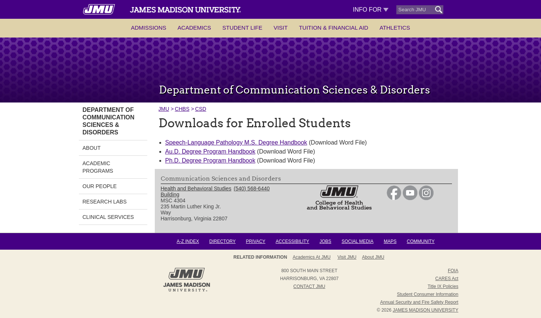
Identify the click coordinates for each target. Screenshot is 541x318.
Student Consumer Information (427, 294)
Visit (281, 27)
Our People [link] (100, 186)
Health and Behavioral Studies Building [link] (196, 191)
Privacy (256, 241)
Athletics (394, 27)
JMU (164, 109)
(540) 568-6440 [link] (252, 188)
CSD (200, 109)
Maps (390, 241)
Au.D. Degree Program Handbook (210, 151)
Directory (222, 241)
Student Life (242, 27)
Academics (194, 27)
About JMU (373, 257)
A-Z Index (188, 241)
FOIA (453, 270)
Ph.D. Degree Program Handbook (210, 160)
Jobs (325, 241)
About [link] (92, 148)
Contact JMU (309, 286)
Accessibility (292, 241)
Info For (370, 9)
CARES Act (446, 278)
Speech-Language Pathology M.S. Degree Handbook (236, 142)
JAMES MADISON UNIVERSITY (425, 310)
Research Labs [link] (105, 202)
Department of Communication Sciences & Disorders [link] (108, 121)
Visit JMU (346, 257)
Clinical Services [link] (108, 217)
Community (421, 241)
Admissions (148, 27)
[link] (394, 198)
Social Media (357, 241)
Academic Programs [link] (98, 167)
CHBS (182, 109)
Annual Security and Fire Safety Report (419, 302)
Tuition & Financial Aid (333, 27)
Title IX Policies (443, 286)
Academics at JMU (312, 257)
